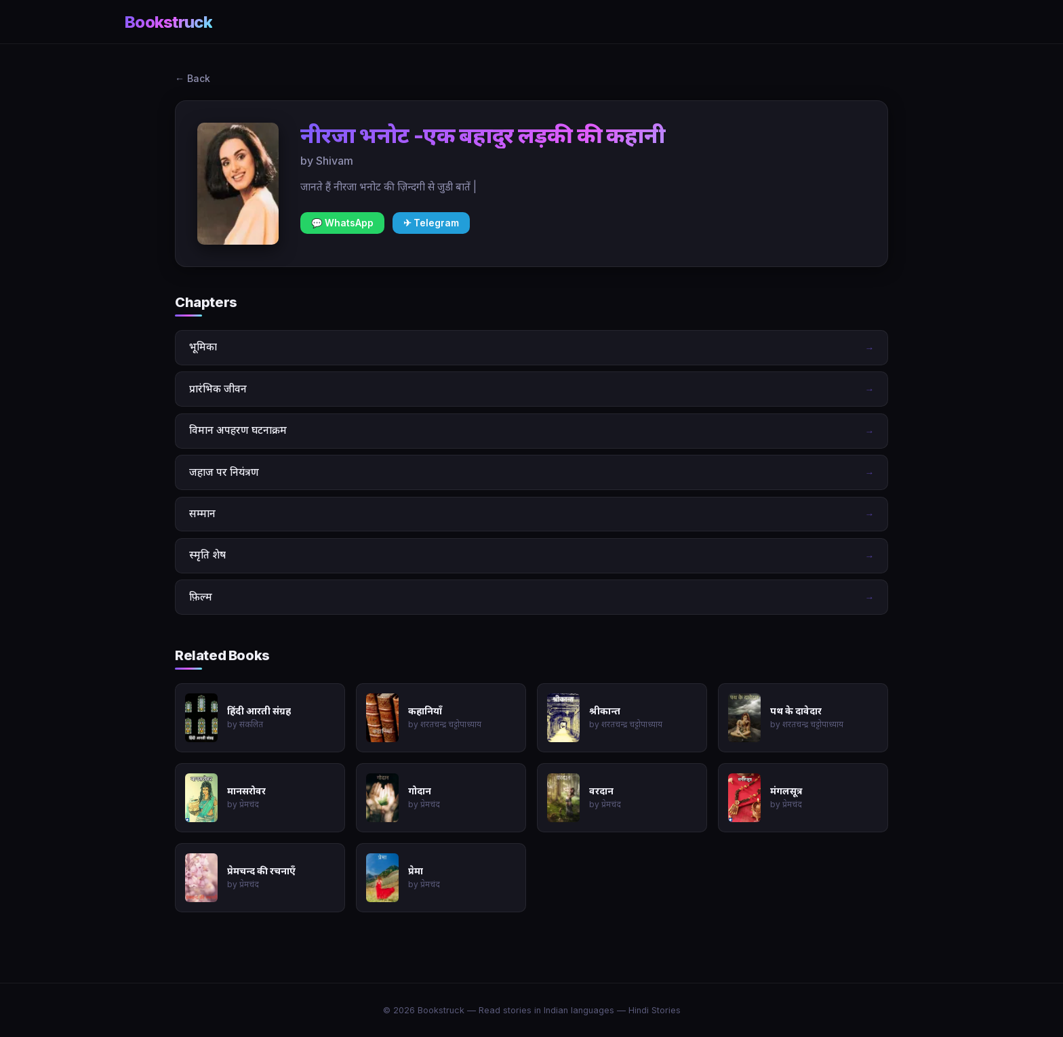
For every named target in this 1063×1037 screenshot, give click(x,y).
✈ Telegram (431, 223)
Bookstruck (168, 22)
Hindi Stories (654, 1010)
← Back (192, 78)
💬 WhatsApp (342, 223)
